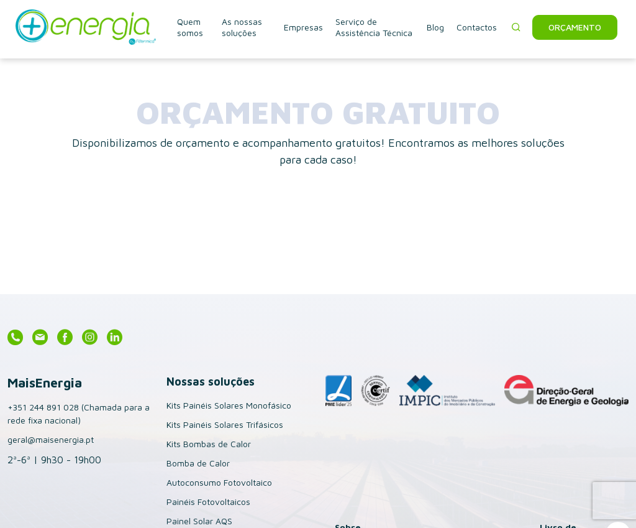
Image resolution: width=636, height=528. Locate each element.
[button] (516, 27)
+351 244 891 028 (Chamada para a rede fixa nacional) (78, 413)
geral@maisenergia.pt (50, 439)
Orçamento (574, 27)
